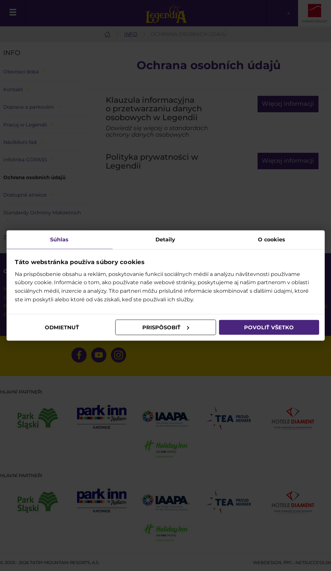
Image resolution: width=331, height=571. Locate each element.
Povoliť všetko (269, 327)
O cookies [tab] (271, 239)
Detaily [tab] (166, 239)
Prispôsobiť (165, 327)
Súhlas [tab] (59, 239)
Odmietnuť (62, 327)
